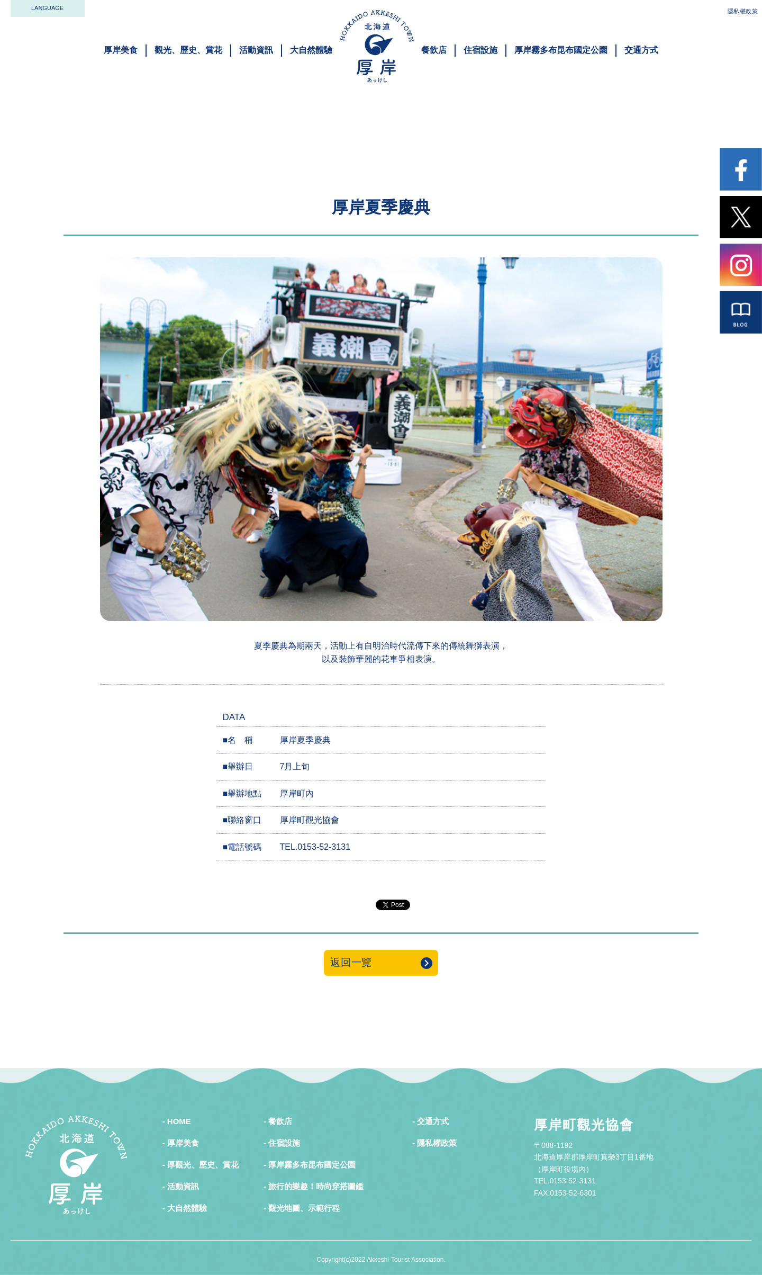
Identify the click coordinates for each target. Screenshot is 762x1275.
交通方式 (641, 50)
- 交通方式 (430, 1121)
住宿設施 (480, 50)
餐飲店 (434, 50)
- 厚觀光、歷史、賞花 (200, 1164)
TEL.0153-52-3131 (315, 846)
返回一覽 (351, 962)
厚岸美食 (121, 50)
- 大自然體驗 (184, 1208)
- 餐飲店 (278, 1121)
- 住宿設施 (282, 1142)
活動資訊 (256, 50)
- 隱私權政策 (434, 1142)
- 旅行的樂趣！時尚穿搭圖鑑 (314, 1186)
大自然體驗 (311, 50)
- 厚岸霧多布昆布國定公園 (310, 1164)
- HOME (176, 1121)
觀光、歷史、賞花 (188, 50)
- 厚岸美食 (180, 1142)
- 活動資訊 (180, 1186)
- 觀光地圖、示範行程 (302, 1208)
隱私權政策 (743, 11)
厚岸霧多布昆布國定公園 (560, 50)
